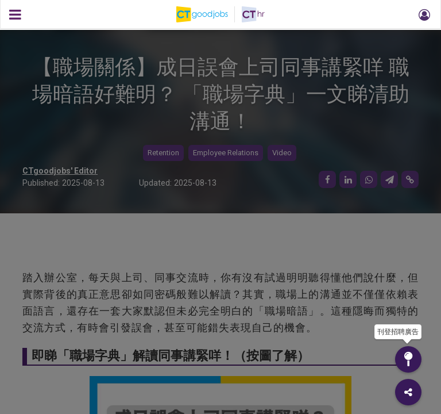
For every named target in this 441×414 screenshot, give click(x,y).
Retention (163, 152)
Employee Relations (225, 152)
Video (282, 152)
